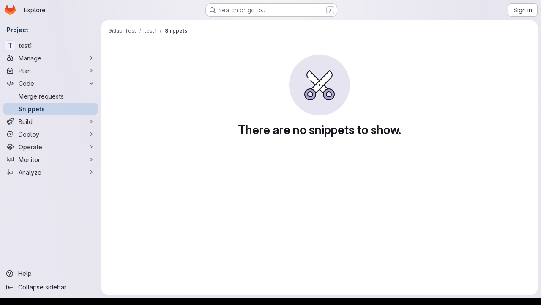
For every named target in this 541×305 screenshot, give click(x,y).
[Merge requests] (50, 96)
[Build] (50, 121)
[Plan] (50, 71)
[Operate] (50, 147)
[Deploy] (50, 134)
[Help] (50, 274)
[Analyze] (50, 172)
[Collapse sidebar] (50, 287)
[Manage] (50, 58)
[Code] (50, 83)
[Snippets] (50, 109)
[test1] (50, 45)
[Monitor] (50, 159)
